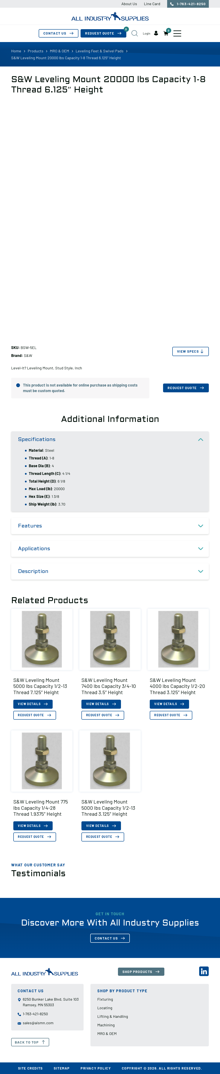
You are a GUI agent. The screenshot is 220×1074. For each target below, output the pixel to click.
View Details (29, 704)
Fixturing (105, 999)
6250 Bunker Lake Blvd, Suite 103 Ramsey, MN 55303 (48, 1002)
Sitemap (62, 1068)
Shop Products (138, 972)
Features (113, 526)
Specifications (113, 440)
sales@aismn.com (35, 1023)
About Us (129, 3)
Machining (106, 1025)
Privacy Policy (96, 1068)
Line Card (152, 3)
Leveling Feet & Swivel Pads (100, 50)
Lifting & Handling (112, 1016)
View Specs (187, 352)
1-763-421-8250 (188, 4)
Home (16, 50)
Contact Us (54, 34)
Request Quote (106, 32)
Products (35, 50)
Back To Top (30, 1042)
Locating (104, 1008)
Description (113, 571)
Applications (113, 549)
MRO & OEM (59, 50)
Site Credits (30, 1068)
